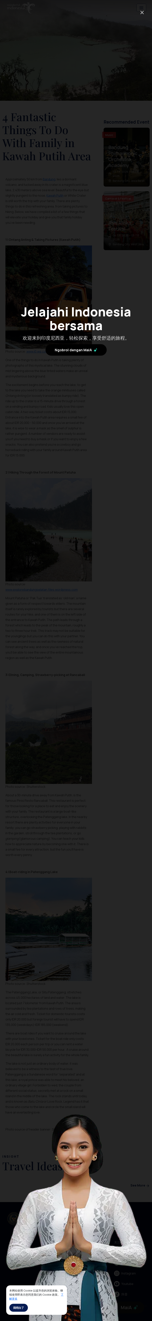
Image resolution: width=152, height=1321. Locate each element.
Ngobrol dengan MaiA (76, 349)
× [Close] (142, 12)
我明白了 (18, 1308)
